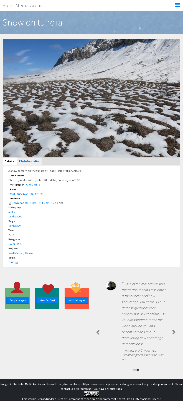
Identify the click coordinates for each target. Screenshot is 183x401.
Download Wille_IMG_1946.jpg (30, 203)
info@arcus (84, 388)
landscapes (15, 216)
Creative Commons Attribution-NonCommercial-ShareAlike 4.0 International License (109, 399)
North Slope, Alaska (20, 253)
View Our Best (47, 300)
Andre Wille (33, 184)
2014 (11, 235)
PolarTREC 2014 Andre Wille (25, 193)
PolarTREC (15, 244)
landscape (14, 225)
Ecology (13, 262)
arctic (11, 212)
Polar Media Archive (24, 5)
